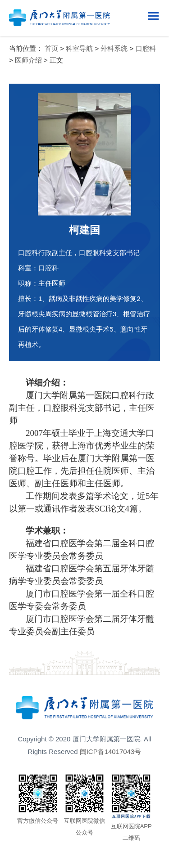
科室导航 (79, 48)
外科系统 (114, 48)
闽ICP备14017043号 (111, 751)
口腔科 (146, 48)
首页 (51, 48)
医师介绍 (28, 60)
